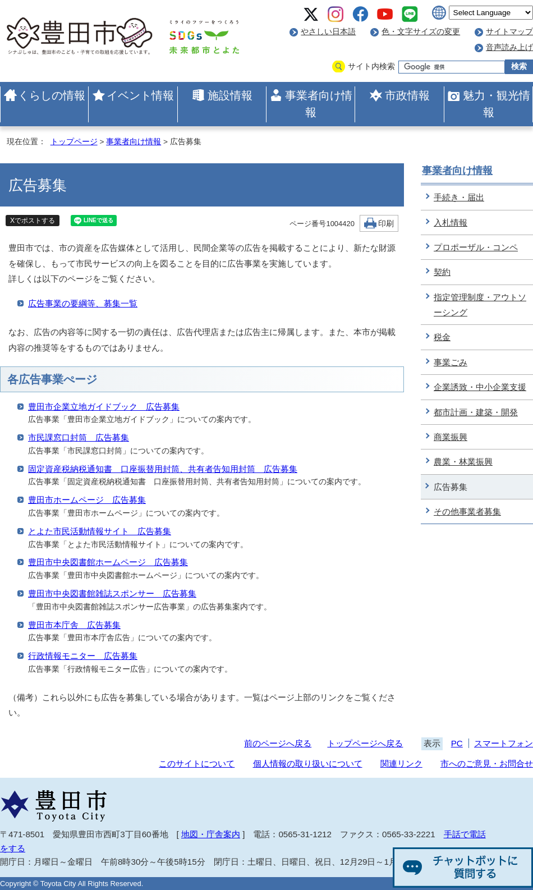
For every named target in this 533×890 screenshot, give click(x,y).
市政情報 (407, 95)
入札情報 (450, 222)
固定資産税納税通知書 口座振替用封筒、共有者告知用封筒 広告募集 (162, 469)
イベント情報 (140, 95)
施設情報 (230, 95)
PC (457, 743)
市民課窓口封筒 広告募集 (78, 437)
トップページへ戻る (365, 743)
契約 (442, 272)
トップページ (74, 141)
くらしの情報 (51, 95)
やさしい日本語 (328, 31)
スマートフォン (503, 743)
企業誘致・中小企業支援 (480, 387)
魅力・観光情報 (496, 103)
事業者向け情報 (318, 103)
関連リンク (401, 763)
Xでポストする (32, 220)
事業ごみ (450, 362)
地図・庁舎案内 (210, 834)
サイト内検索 (371, 66)
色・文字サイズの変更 (421, 31)
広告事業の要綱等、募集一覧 (82, 303)
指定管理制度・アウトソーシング (480, 304)
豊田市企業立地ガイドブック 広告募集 (104, 406)
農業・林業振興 (463, 461)
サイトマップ (509, 31)
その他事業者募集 (467, 511)
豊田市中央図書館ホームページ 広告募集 (108, 562)
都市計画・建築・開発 (476, 412)
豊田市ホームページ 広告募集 (87, 499)
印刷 (386, 223)
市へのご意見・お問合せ (486, 763)
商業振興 (450, 437)
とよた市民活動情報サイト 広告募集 (99, 531)
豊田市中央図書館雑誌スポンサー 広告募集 (112, 593)
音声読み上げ (509, 47)
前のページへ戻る (277, 743)
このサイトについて (197, 763)
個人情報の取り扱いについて (307, 763)
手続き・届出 (459, 197)
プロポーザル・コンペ (476, 247)
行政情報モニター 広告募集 (82, 655)
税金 (442, 337)
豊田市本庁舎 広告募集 (74, 625)
